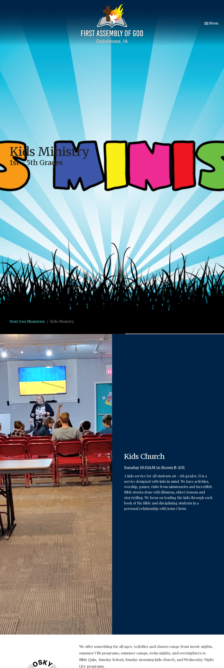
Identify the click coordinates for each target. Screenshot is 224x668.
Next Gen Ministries (27, 321)
